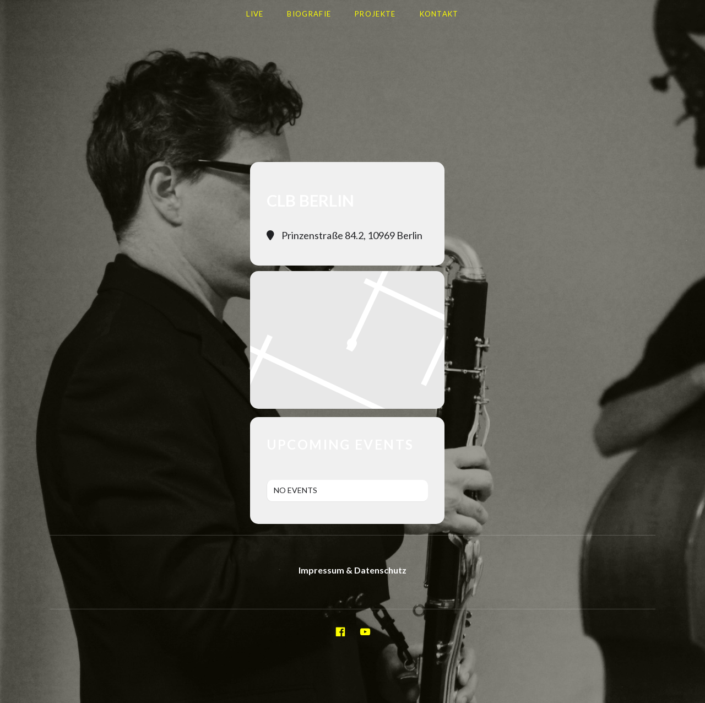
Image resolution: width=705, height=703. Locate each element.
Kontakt (439, 13)
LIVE (254, 13)
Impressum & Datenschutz (352, 570)
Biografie (309, 13)
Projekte (375, 13)
